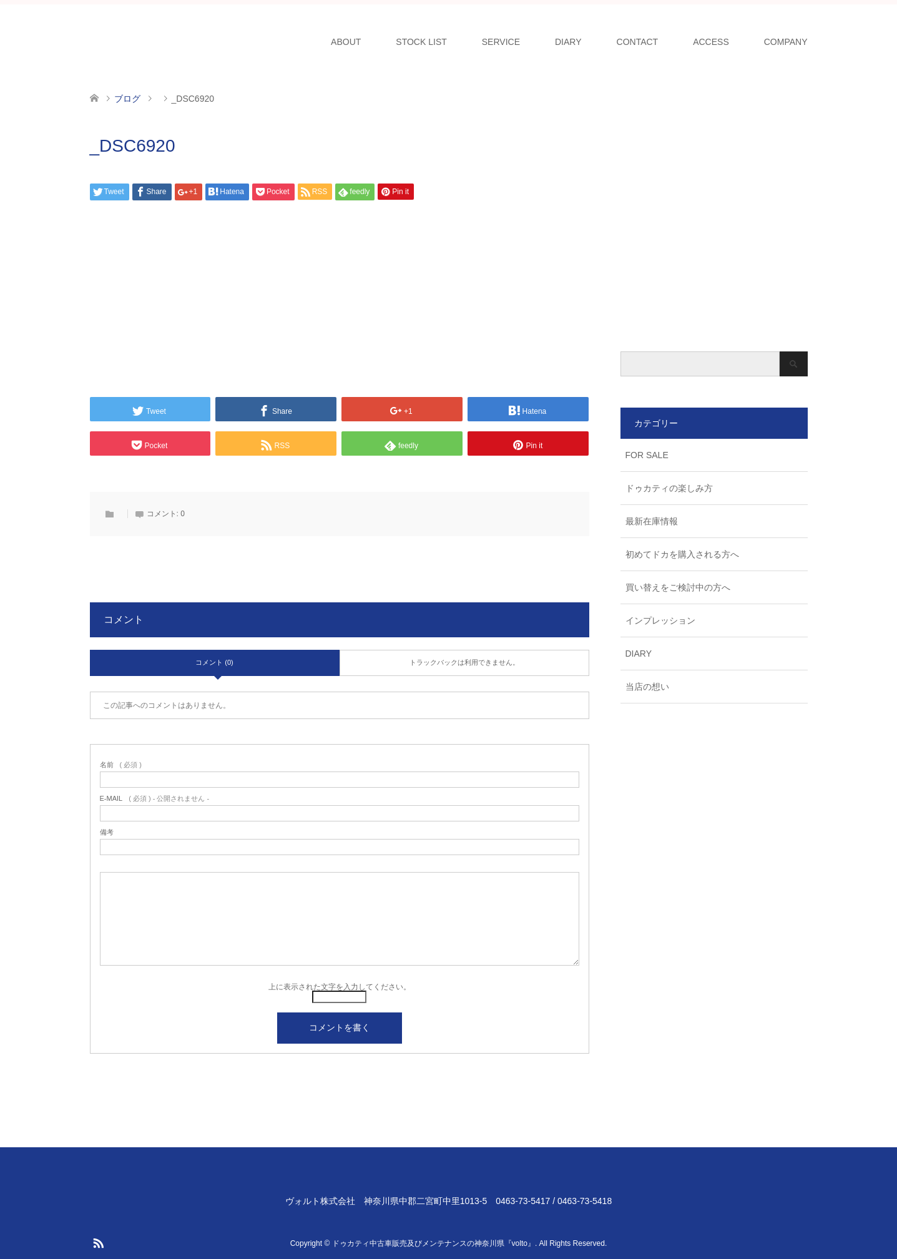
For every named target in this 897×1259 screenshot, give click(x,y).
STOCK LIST (421, 42)
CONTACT (638, 42)
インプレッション (660, 620)
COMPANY (786, 42)
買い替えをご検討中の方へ (677, 587)
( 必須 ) (121, 765)
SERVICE (501, 42)
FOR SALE (647, 455)
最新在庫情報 (651, 521)
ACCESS (711, 42)
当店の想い (647, 687)
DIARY (568, 42)
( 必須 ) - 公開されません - (155, 798)
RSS (98, 1242)
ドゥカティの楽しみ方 (669, 488)
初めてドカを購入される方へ (682, 554)
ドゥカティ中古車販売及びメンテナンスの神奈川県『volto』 (433, 1243)
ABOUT (346, 42)
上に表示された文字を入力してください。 (339, 986)
